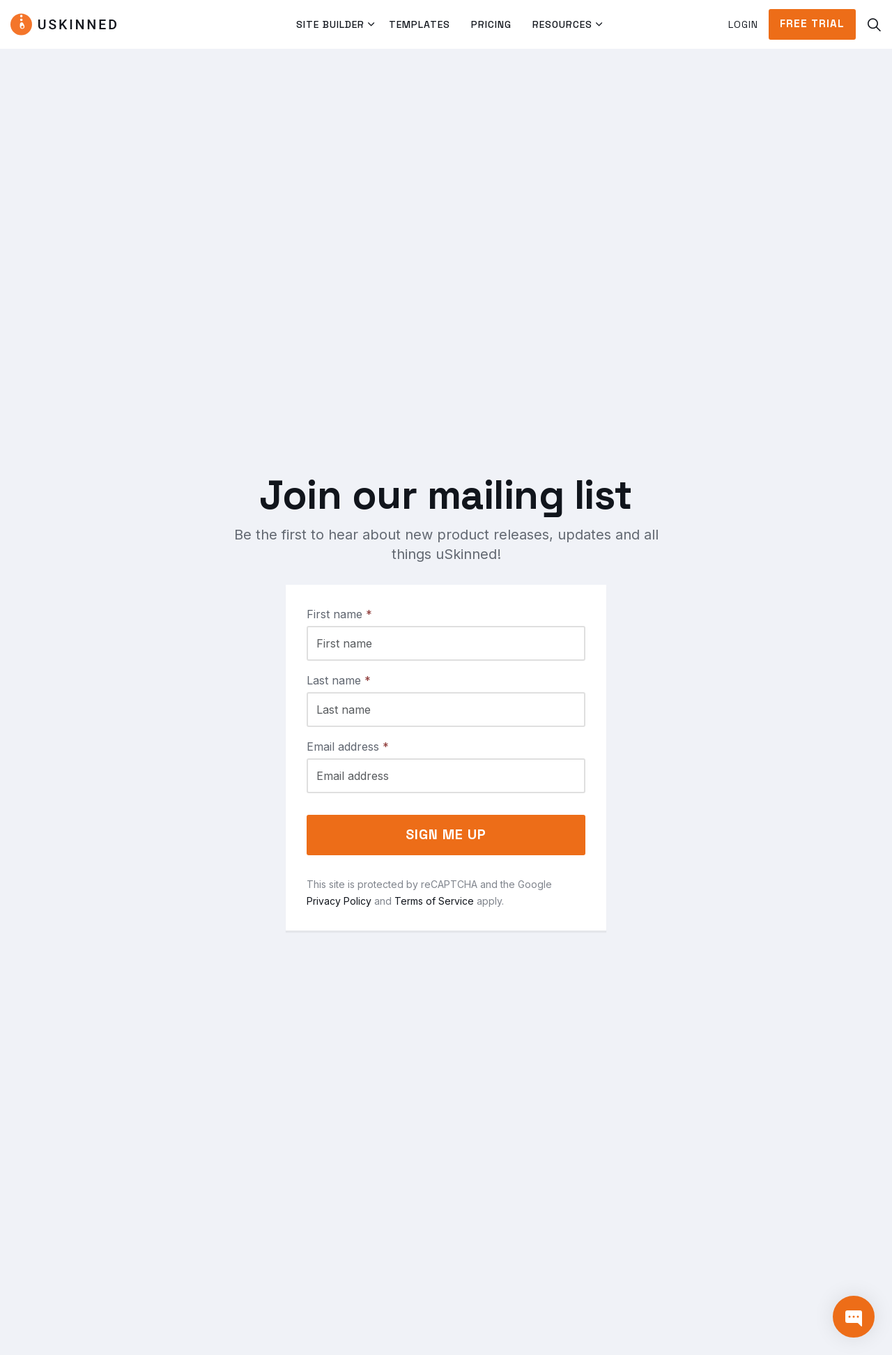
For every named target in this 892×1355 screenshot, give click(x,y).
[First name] (446, 643)
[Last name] (446, 709)
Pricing (491, 24)
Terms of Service (434, 901)
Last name (339, 680)
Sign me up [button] (446, 835)
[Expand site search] (874, 24)
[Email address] (446, 775)
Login (743, 24)
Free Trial (812, 24)
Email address (348, 746)
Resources (562, 24)
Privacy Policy (339, 901)
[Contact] (854, 1317)
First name (339, 614)
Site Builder (330, 24)
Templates (419, 24)
